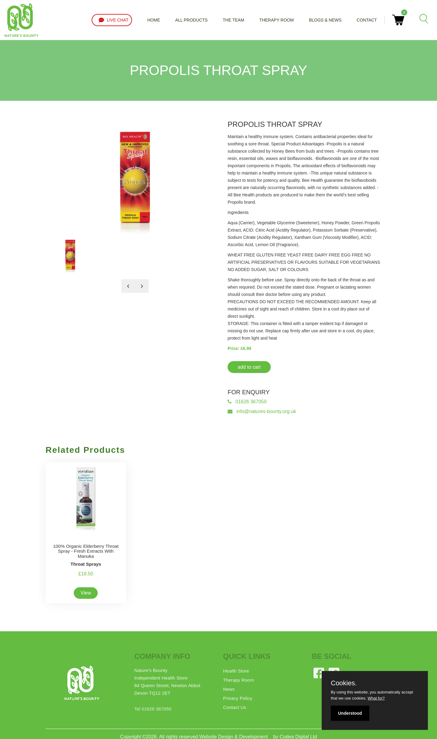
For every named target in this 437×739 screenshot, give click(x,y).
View (86, 592)
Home (153, 20)
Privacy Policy (237, 698)
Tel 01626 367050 (152, 708)
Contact (367, 20)
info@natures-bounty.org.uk (262, 411)
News (229, 689)
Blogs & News (325, 20)
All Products (191, 20)
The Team (233, 20)
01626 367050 (247, 401)
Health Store (236, 670)
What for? (376, 698)
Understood (350, 713)
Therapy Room (276, 20)
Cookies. (344, 683)
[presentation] (128, 286)
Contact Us (234, 707)
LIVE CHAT (111, 19)
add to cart (249, 367)
